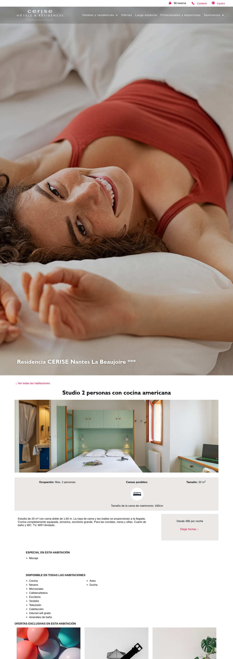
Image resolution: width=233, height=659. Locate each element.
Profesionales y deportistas (180, 15)
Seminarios (214, 15)
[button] (17, 436)
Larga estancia (146, 15)
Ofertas (126, 15)
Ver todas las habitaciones (34, 383)
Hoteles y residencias (100, 15)
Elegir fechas (188, 529)
